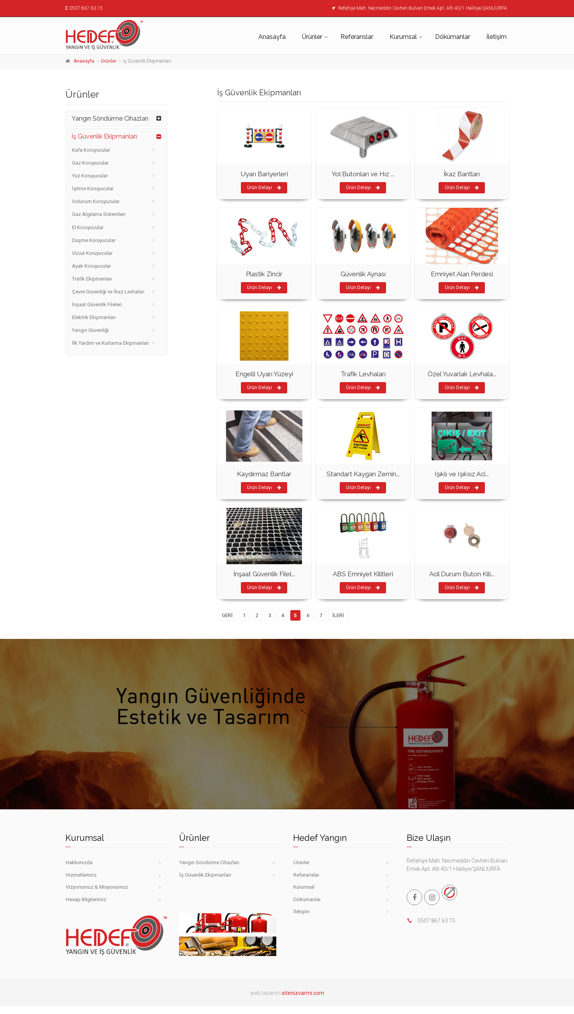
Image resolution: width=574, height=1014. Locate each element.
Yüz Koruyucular (90, 176)
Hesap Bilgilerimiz (86, 899)
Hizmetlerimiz (81, 875)
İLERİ (338, 615)
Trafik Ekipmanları (92, 279)
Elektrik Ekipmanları (94, 317)
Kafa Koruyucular (91, 150)
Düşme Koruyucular (94, 240)
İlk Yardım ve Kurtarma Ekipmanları (110, 343)
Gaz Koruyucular (90, 163)
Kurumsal (403, 36)
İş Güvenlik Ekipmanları (104, 136)
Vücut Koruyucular (92, 253)
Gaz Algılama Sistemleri (98, 214)
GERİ (227, 615)
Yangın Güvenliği (90, 330)
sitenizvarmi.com (303, 993)
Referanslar (357, 36)
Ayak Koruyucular (91, 266)
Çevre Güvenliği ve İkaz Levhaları (108, 292)
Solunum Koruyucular (95, 201)
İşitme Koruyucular (93, 188)
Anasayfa (272, 36)
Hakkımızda (79, 862)
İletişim (496, 36)
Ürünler (312, 36)
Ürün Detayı (264, 187)
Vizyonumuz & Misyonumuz (97, 887)
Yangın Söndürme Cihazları (110, 118)
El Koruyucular (88, 227)
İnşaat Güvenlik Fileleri (97, 304)
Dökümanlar (452, 36)
